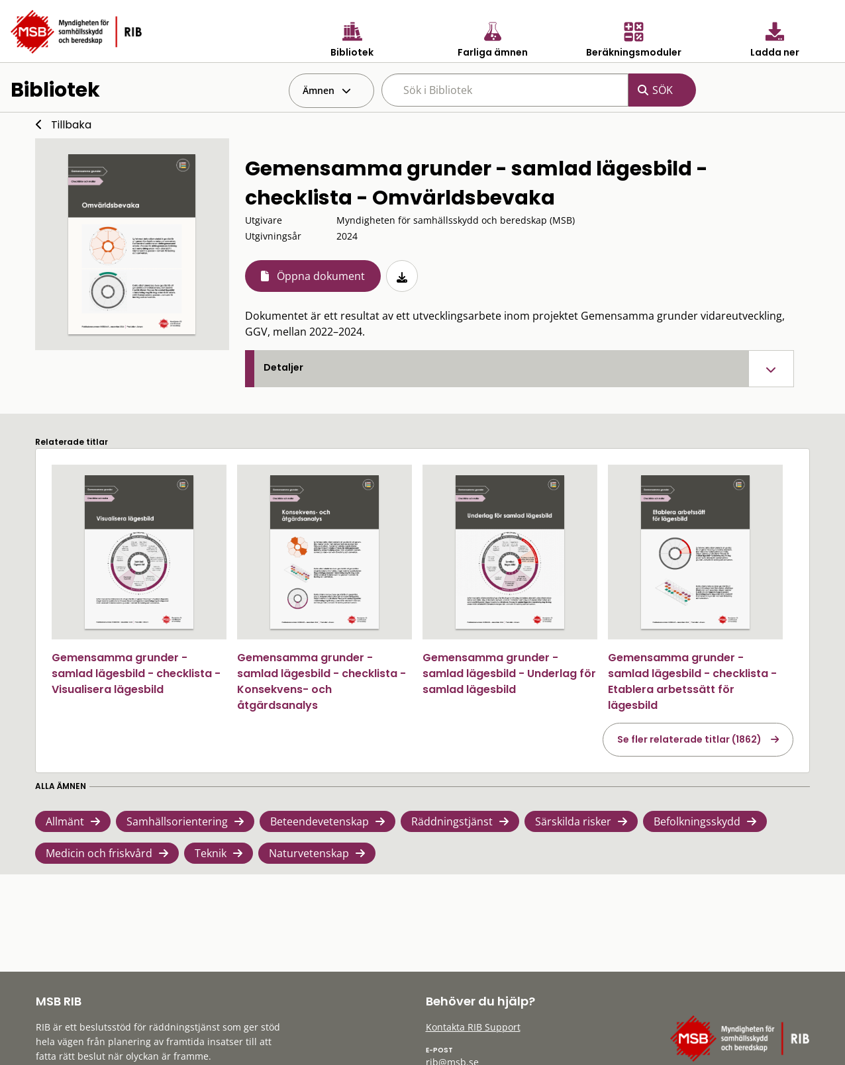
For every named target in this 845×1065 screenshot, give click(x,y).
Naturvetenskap (309, 853)
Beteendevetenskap (319, 821)
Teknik (210, 853)
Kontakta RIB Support (473, 1027)
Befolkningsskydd (697, 821)
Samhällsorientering (177, 821)
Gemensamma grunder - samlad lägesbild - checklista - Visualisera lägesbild (136, 673)
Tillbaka (71, 124)
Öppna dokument (321, 276)
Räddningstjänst (452, 821)
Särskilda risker (573, 821)
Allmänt (65, 821)
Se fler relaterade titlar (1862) (689, 739)
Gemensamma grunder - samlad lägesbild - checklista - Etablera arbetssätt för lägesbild (692, 681)
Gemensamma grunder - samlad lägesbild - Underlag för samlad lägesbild (509, 673)
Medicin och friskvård (99, 853)
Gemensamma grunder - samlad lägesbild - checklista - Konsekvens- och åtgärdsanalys (321, 681)
